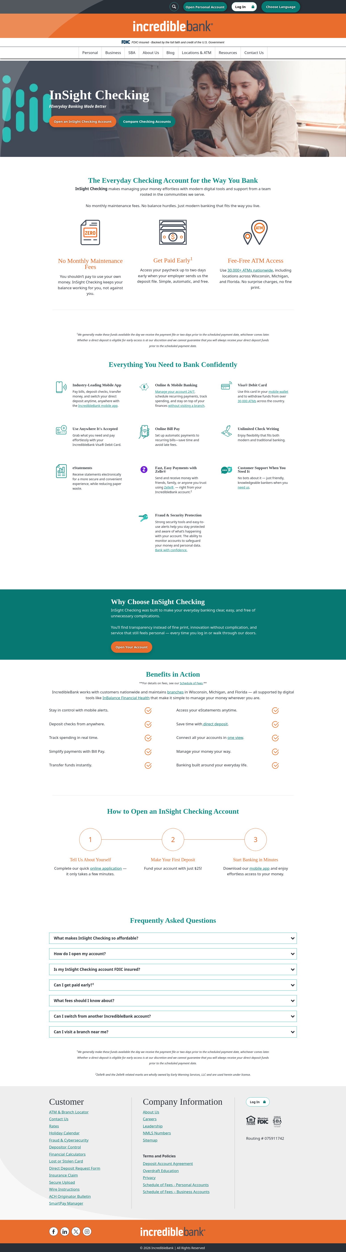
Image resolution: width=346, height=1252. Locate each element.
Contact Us (254, 52)
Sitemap (150, 1139)
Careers (149, 1118)
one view (235, 737)
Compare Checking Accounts (147, 121)
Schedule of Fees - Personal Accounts (176, 1184)
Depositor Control (65, 1146)
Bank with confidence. (171, 550)
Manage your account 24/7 (174, 391)
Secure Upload (62, 1181)
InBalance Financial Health (126, 697)
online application (106, 867)
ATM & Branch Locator (69, 1111)
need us (243, 487)
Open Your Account (132, 647)
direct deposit (215, 723)
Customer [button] (66, 1101)
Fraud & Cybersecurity (68, 1139)
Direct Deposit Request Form (74, 1167)
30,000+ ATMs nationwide (250, 270)
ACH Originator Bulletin (70, 1195)
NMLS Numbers (157, 1132)
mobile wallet (278, 391)
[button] (173, 937)
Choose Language (281, 6)
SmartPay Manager (66, 1202)
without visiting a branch (186, 405)
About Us (151, 52)
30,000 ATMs (247, 401)
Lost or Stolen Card (66, 1160)
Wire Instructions (64, 1188)
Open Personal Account (205, 7)
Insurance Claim (63, 1174)
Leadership (153, 1125)
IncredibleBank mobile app (98, 405)
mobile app (260, 867)
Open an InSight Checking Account (83, 121)
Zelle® (169, 487)
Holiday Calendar (64, 1132)
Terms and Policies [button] (159, 1155)
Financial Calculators (67, 1153)
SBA (131, 52)
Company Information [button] (183, 1101)
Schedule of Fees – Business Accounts (176, 1191)
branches (175, 691)
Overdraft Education (161, 1170)
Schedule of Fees (191, 683)
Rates (54, 1125)
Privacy (149, 1177)
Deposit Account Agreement (168, 1163)
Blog (171, 52)
